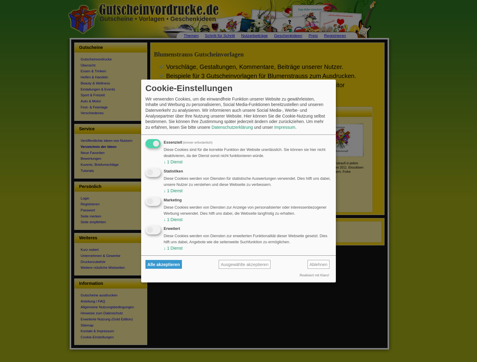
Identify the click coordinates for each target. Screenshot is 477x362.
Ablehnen (318, 264)
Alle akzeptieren (164, 264)
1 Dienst (173, 161)
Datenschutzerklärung (232, 127)
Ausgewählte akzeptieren (244, 264)
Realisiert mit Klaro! (314, 275)
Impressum (284, 127)
